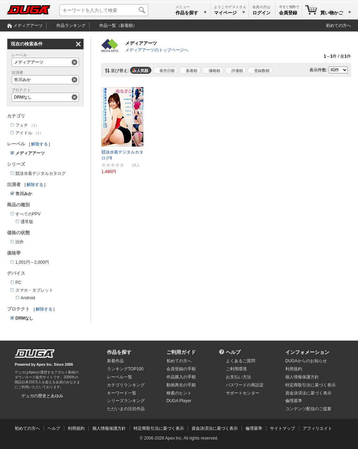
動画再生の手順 (181, 385)
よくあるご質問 (240, 360)
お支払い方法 (238, 377)
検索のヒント (179, 393)
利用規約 (293, 368)
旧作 (19, 242)
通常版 (27, 221)
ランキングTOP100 (125, 368)
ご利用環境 (236, 368)
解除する (39, 144)
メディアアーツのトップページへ (156, 50)
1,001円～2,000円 (32, 262)
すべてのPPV (28, 214)
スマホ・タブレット (34, 290)
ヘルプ (233, 352)
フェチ (21, 125)
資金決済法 (308, 393)
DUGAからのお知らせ (306, 360)
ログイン (261, 12)
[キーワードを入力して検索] (103, 10)
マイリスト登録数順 (260, 70)
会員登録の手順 (181, 368)
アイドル (23, 132)
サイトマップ (282, 428)
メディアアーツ (28, 25)
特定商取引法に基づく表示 (159, 428)
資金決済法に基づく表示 (215, 428)
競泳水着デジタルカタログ (40, 173)
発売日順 (167, 71)
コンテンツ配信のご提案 (308, 408)
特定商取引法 (310, 385)
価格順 (214, 71)
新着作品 (115, 360)
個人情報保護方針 (302, 377)
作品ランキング (71, 25)
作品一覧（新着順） (118, 25)
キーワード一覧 (121, 393)
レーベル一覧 (119, 377)
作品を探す (119, 352)
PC (18, 282)
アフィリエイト (317, 428)
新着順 (192, 71)
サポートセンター (242, 393)
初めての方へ (338, 25)
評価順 (237, 71)
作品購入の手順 (181, 377)
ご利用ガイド (181, 352)
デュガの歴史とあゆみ (42, 395)
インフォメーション (307, 352)
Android (28, 297)
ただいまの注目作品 (126, 408)
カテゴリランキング (126, 385)
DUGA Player (178, 400)
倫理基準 (293, 400)
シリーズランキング (126, 400)
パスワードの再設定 (245, 385)
